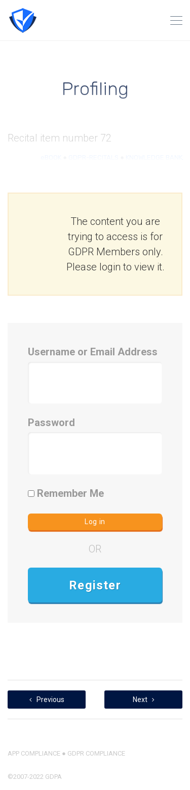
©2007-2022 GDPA (35, 776)
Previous (46, 699)
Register (95, 585)
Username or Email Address (93, 352)
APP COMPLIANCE (34, 753)
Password (51, 422)
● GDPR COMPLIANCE (92, 753)
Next (144, 699)
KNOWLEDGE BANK (154, 157)
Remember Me (66, 493)
